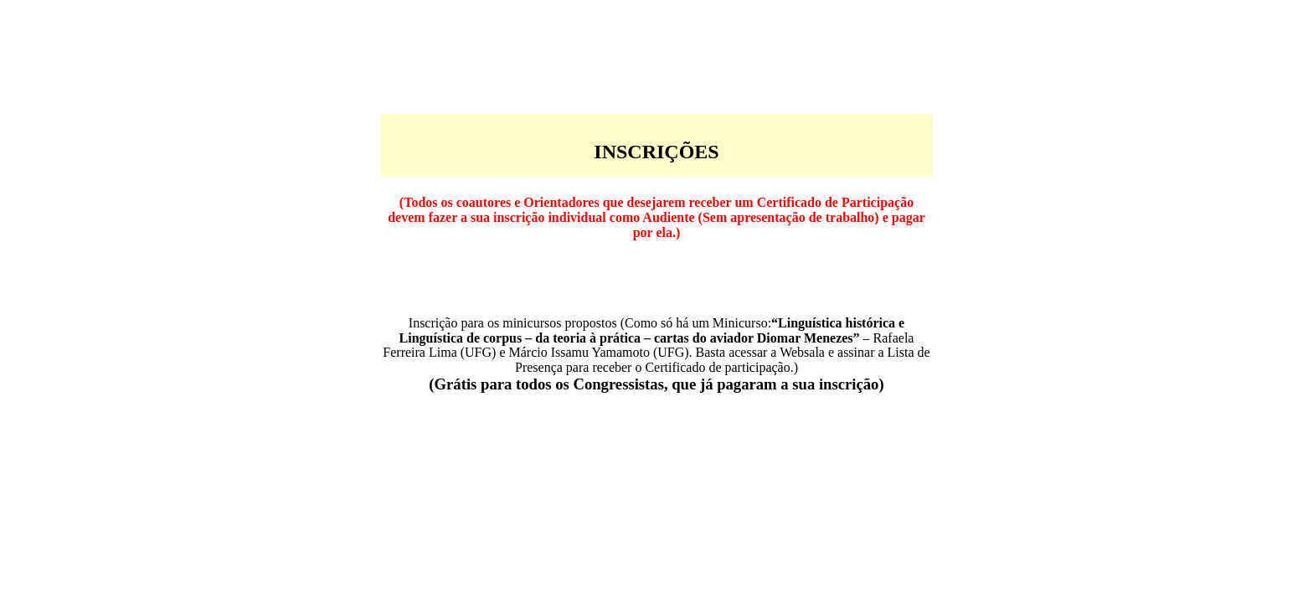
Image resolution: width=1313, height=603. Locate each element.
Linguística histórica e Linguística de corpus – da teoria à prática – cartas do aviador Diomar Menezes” (652, 330)
